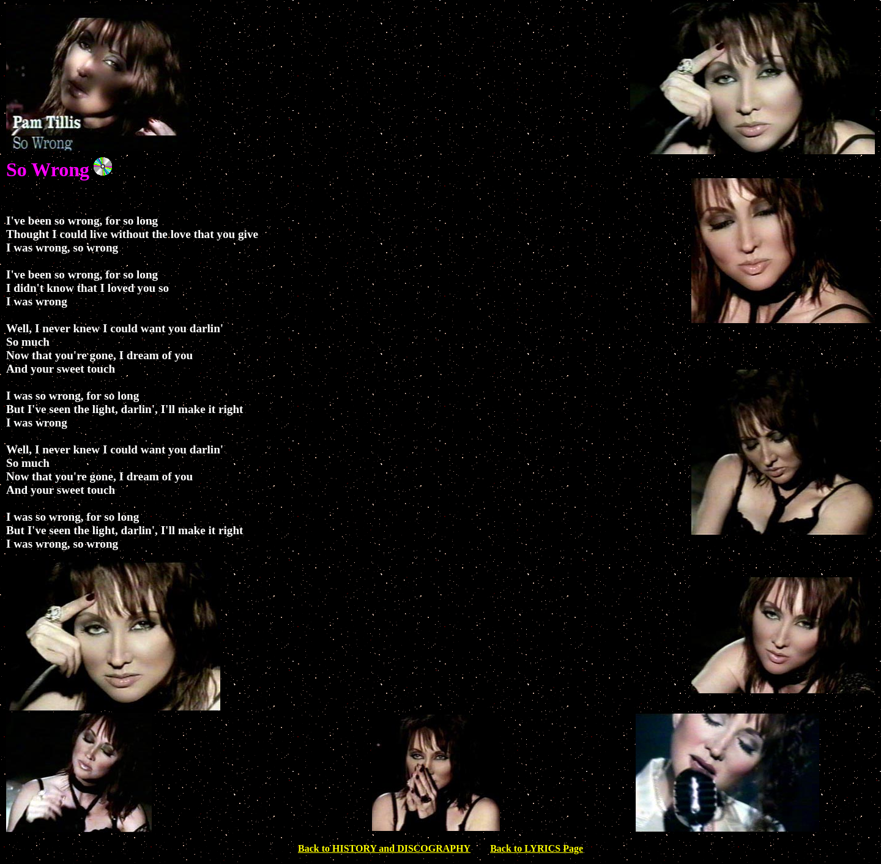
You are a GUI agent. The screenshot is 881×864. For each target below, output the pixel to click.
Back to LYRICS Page (536, 848)
